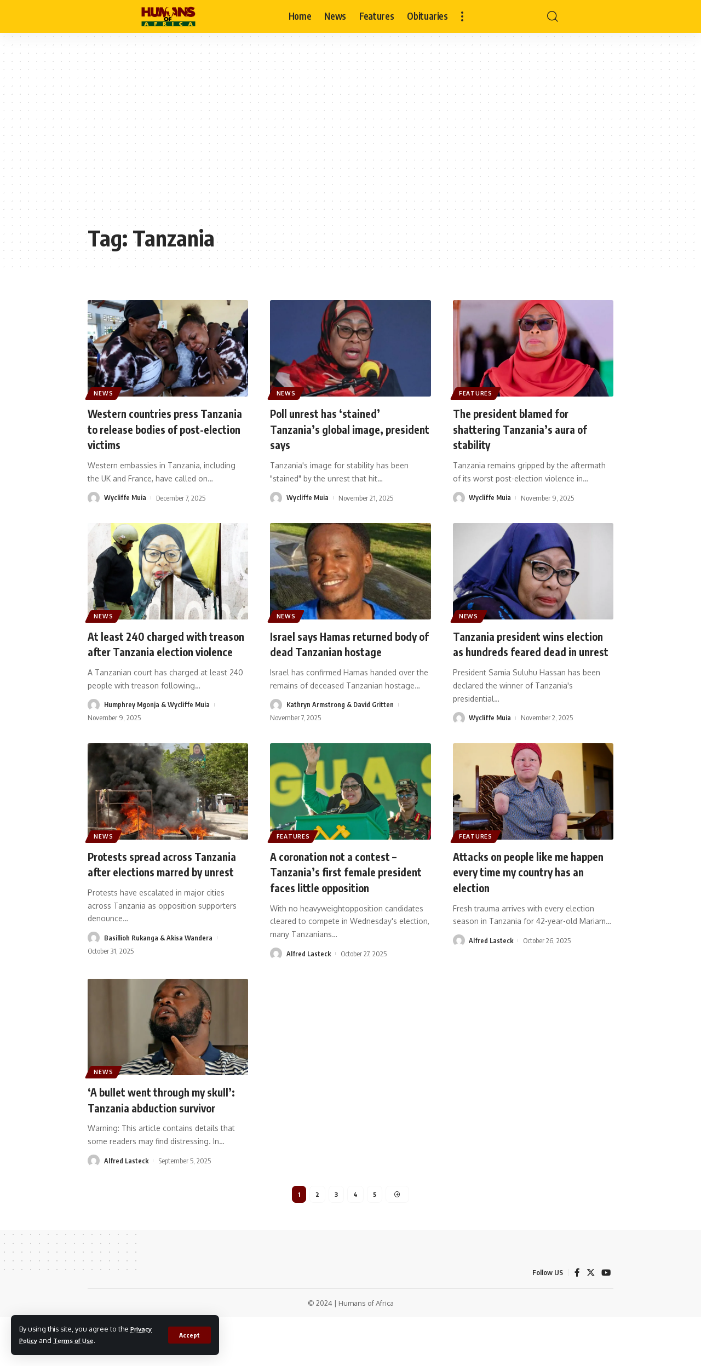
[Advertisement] (350, 137)
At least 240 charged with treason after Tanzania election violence (168, 651)
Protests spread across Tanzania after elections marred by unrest (149, 887)
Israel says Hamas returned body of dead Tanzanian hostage (338, 651)
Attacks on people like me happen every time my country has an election (530, 887)
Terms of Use (79, 1340)
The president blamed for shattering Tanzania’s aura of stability (528, 428)
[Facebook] (576, 1321)
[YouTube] (605, 1321)
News (105, 392)
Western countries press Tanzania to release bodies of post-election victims (163, 428)
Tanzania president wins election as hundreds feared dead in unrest (524, 651)
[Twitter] (590, 1321)
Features (477, 392)
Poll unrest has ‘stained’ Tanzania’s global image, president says (333, 428)
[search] (552, 16)
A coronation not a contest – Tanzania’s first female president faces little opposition (342, 895)
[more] (462, 16)
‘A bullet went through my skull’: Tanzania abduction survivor (154, 1138)
